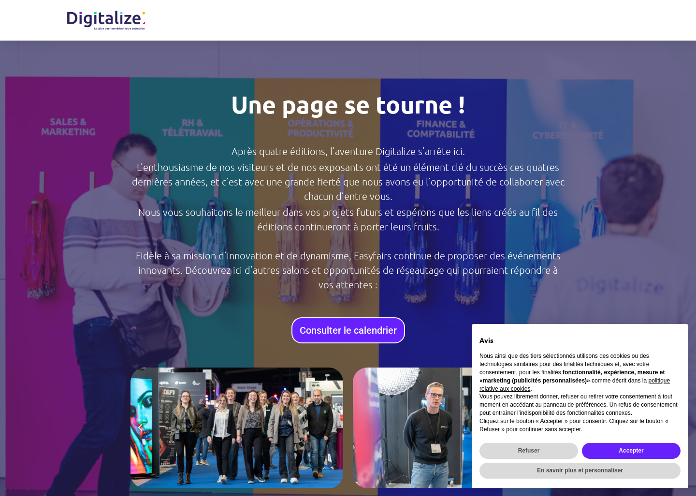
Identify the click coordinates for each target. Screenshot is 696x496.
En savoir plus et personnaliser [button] (580, 470)
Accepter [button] (631, 450)
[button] (140, 428)
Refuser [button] (529, 450)
